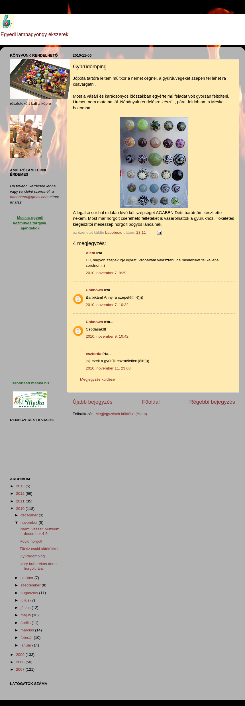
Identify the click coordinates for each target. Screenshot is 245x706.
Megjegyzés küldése (97, 379)
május (26, 615)
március (28, 630)
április (26, 623)
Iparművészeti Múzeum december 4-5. (40, 531)
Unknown (94, 290)
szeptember (31, 585)
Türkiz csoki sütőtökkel (39, 549)
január (26, 645)
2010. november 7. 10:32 (107, 305)
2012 (21, 493)
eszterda (93, 354)
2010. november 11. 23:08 (108, 368)
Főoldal (151, 402)
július (25, 600)
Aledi (90, 253)
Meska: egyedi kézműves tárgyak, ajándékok (30, 223)
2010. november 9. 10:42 (107, 336)
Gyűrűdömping (32, 556)
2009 (21, 654)
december (30, 515)
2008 (21, 662)
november (30, 522)
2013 (21, 486)
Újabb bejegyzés (93, 402)
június (26, 608)
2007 (21, 669)
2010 (21, 508)
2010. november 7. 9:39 (106, 273)
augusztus (30, 593)
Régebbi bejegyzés (212, 402)
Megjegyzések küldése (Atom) (121, 414)
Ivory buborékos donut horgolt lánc (39, 566)
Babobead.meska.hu (30, 383)
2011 (21, 501)
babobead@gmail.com (29, 197)
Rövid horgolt (31, 541)
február (27, 637)
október (27, 578)
